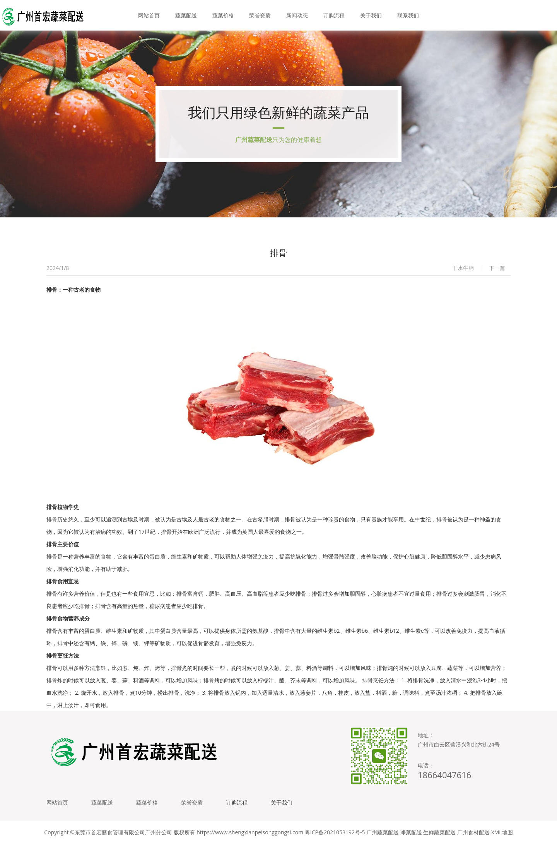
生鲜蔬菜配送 (439, 832)
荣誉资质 (260, 15)
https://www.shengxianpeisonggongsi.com (249, 832)
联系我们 (408, 15)
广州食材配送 (473, 832)
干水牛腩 (463, 268)
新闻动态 (297, 15)
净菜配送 (411, 832)
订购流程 (334, 15)
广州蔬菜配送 (382, 832)
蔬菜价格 (223, 15)
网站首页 (149, 15)
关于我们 (371, 15)
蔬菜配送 (186, 15)
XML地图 (502, 832)
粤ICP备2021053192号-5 (335, 832)
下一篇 (497, 268)
